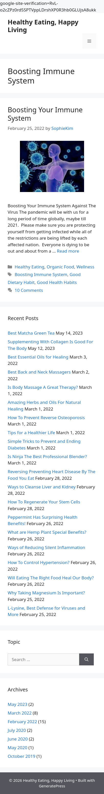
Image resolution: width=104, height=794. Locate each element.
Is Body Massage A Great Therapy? (43, 387)
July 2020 (17, 730)
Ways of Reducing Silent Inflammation (46, 547)
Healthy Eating (29, 267)
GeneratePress (52, 785)
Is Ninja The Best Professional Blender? (47, 456)
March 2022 (20, 713)
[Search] (86, 659)
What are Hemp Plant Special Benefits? (47, 532)
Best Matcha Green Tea (31, 333)
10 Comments (29, 290)
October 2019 (21, 756)
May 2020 (17, 747)
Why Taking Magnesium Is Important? (46, 593)
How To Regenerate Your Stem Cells (44, 502)
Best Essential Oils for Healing (38, 357)
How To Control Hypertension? (39, 562)
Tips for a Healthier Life (31, 432)
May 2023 (17, 704)
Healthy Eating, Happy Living (43, 26)
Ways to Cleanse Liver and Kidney (42, 487)
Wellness (85, 267)
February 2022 (22, 721)
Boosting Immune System (41, 274)
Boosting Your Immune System (45, 113)
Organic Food (60, 267)
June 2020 (18, 739)
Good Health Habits (57, 282)
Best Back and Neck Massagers (39, 372)
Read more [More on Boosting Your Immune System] (68, 251)
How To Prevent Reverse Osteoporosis (46, 417)
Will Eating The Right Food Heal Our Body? (51, 578)
